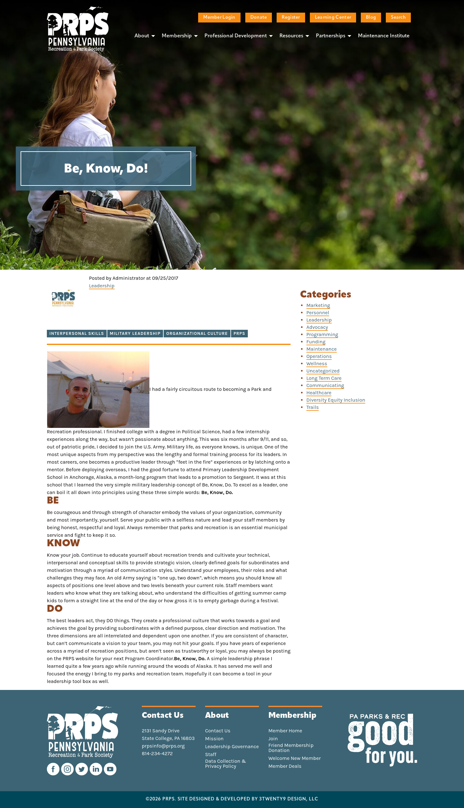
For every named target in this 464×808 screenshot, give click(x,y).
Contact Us (217, 730)
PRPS (239, 333)
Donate (258, 17)
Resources (291, 36)
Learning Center (333, 17)
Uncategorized (323, 371)
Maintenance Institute (384, 36)
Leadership (101, 286)
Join (273, 738)
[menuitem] (143, 36)
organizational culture (197, 333)
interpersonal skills (76, 333)
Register (291, 17)
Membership (177, 36)
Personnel (317, 313)
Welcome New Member (294, 758)
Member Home (285, 730)
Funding (315, 342)
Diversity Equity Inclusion (335, 400)
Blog (371, 17)
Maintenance (321, 349)
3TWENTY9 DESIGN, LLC (288, 799)
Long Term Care (324, 378)
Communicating (325, 385)
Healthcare (318, 393)
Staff (210, 754)
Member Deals (285, 766)
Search (398, 17)
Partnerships (330, 36)
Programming (322, 334)
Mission (214, 738)
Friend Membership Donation (291, 748)
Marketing (318, 305)
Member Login (219, 17)
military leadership (135, 333)
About (142, 36)
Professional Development (235, 36)
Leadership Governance (232, 746)
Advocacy (317, 327)
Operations (319, 356)
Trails (312, 407)
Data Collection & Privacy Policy (225, 764)
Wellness (316, 363)
